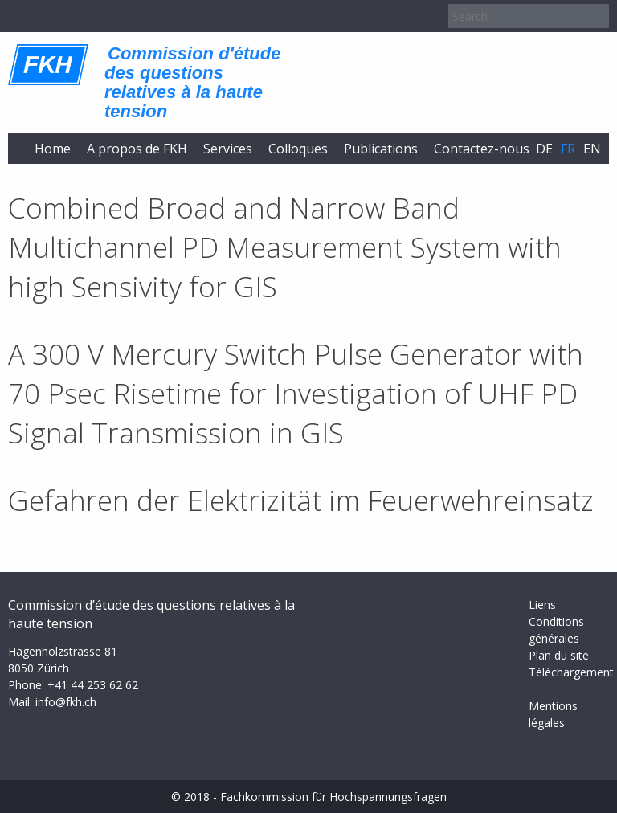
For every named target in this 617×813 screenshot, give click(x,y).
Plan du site (559, 655)
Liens (542, 604)
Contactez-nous (481, 148)
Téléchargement (571, 672)
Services (227, 148)
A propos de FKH (137, 148)
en (592, 148)
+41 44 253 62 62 (92, 684)
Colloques (298, 148)
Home (53, 148)
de (544, 148)
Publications (381, 148)
